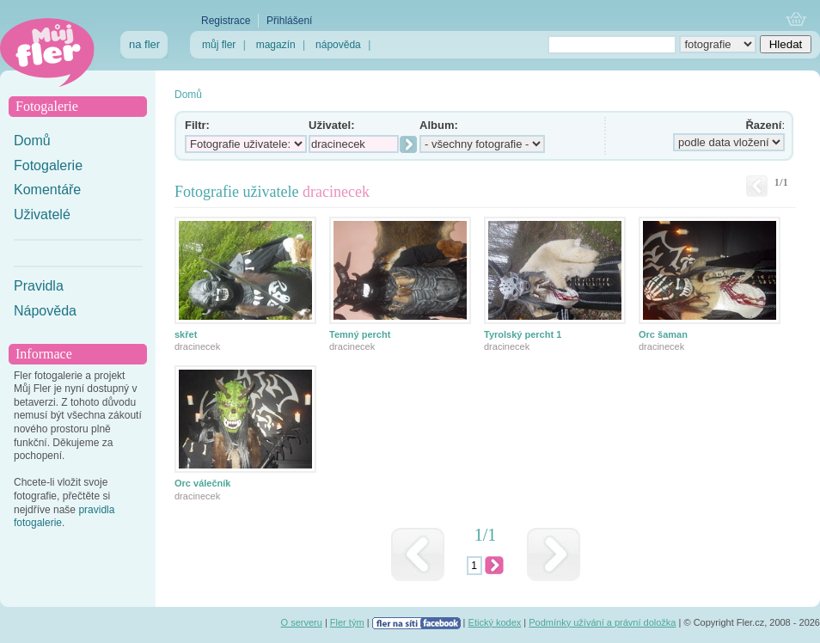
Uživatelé (42, 214)
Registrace (225, 21)
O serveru (301, 622)
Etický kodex (495, 622)
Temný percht (359, 334)
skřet (185, 334)
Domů (32, 140)
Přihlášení (289, 21)
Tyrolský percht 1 (522, 334)
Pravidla (39, 286)
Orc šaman (663, 334)
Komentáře (47, 189)
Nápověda (45, 310)
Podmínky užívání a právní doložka (602, 622)
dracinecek (197, 346)
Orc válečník (202, 483)
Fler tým (347, 622)
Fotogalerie (48, 165)
